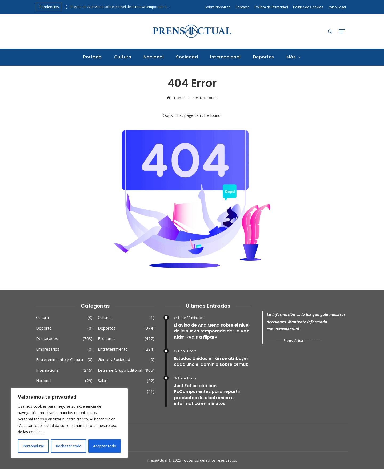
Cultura (64, 317)
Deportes (126, 328)
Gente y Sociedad (126, 359)
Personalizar (33, 445)
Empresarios (64, 349)
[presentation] (66, 5)
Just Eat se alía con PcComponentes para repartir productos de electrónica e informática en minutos (207, 395)
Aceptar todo (104, 445)
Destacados (64, 338)
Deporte (64, 328)
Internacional (64, 370)
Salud (126, 380)
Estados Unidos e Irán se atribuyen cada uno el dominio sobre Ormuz (211, 361)
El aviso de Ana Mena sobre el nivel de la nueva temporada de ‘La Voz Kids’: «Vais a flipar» (120, 7)
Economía (126, 338)
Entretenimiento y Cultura (64, 359)
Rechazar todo (69, 445)
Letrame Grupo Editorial (126, 370)
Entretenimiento (126, 349)
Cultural (126, 317)
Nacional (64, 380)
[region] (69, 423)
